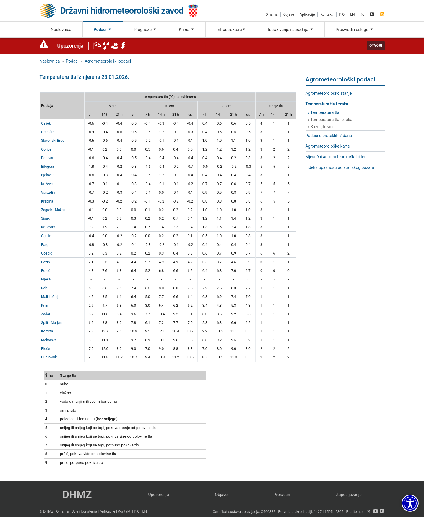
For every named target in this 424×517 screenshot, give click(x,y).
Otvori (375, 45)
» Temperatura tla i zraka (330, 119)
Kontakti (326, 14)
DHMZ (77, 495)
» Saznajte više (321, 126)
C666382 (268, 512)
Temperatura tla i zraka (327, 104)
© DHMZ (46, 511)
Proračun (282, 494)
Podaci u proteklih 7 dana (329, 135)
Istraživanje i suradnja (290, 29)
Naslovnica (61, 29)
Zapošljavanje (349, 494)
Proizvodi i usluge (354, 29)
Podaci (102, 29)
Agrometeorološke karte (328, 146)
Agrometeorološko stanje (329, 93)
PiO (342, 14)
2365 (339, 512)
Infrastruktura (231, 29)
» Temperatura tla (323, 112)
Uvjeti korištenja (84, 511)
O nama (271, 14)
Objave (288, 14)
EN (352, 14)
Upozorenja (70, 46)
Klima (186, 29)
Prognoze (145, 29)
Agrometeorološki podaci (108, 61)
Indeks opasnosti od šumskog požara (340, 167)
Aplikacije (307, 14)
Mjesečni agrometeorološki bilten (336, 156)
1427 (318, 512)
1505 (328, 512)
